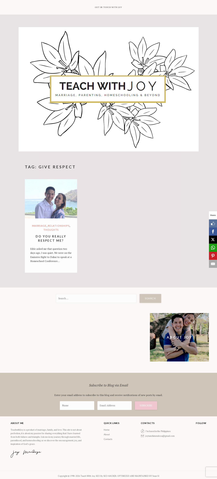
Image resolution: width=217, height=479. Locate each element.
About (107, 434)
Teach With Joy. (88, 476)
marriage (39, 225)
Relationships (59, 225)
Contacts (108, 439)
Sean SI (155, 476)
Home (106, 429)
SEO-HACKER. (110, 476)
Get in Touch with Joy (108, 7)
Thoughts (51, 229)
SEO (98, 476)
